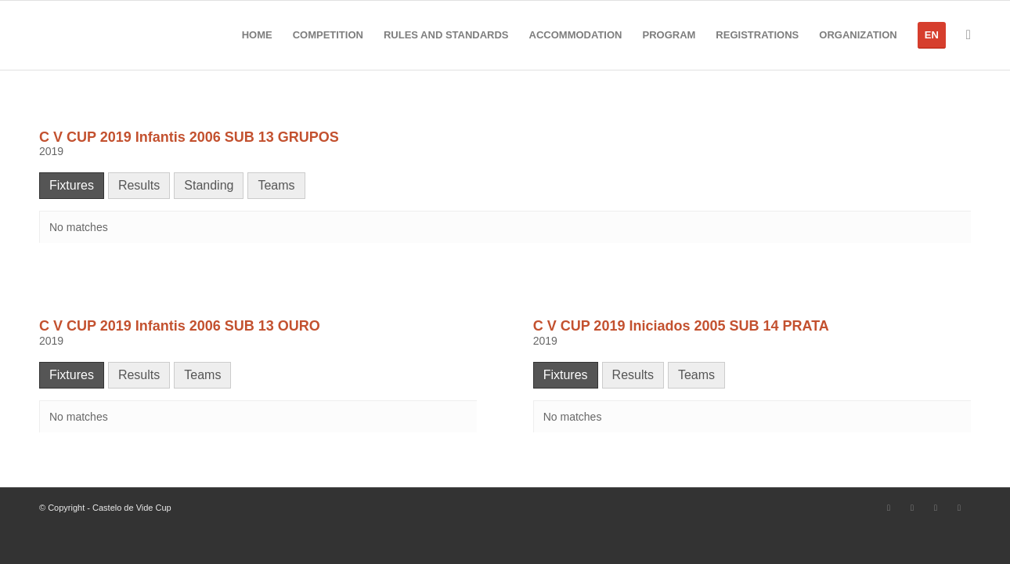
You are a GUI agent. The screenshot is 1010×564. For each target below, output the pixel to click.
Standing (208, 185)
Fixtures (71, 185)
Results (139, 185)
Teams (276, 185)
